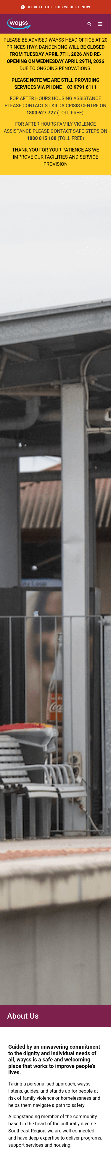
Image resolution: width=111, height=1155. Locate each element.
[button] (89, 24)
